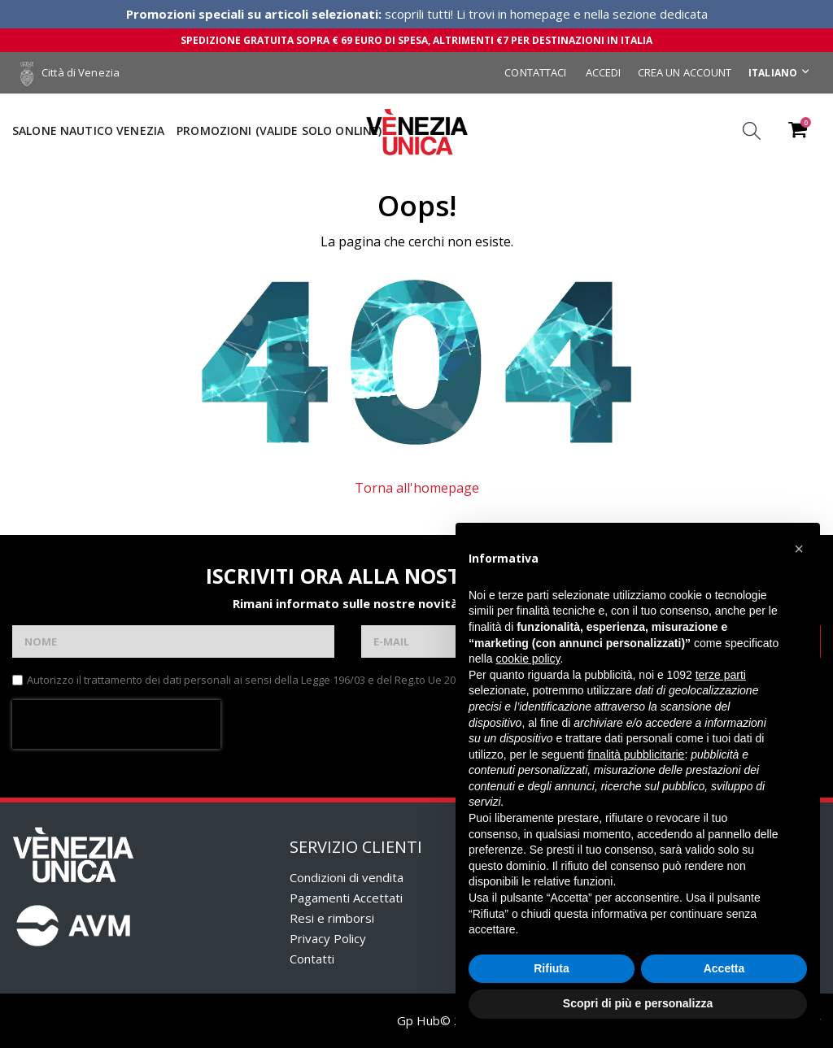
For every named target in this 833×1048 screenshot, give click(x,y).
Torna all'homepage (417, 488)
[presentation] (116, 724)
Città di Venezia (70, 72)
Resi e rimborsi (332, 918)
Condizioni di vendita (346, 877)
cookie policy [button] (527, 658)
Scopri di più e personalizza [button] (638, 1003)
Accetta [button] (724, 968)
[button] (799, 549)
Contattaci (535, 72)
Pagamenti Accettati (346, 897)
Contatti (312, 958)
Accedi (603, 72)
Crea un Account (685, 72)
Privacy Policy (328, 938)
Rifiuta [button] (551, 968)
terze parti (721, 674)
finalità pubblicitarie (635, 754)
